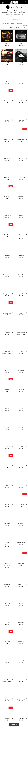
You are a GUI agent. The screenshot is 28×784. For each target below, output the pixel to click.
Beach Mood (21, 255)
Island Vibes (7, 466)
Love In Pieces (7, 313)
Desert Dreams (7, 523)
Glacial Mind (21, 274)
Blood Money (21, 370)
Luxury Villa (7, 62)
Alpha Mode (7, 447)
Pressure (21, 81)
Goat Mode (7, 101)
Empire (21, 351)
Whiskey (7, 120)
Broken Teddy (7, 274)
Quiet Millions (21, 447)
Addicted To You (21, 177)
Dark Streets (21, 504)
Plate (21, 43)
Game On (21, 641)
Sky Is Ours (7, 177)
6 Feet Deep (21, 389)
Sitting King (7, 351)
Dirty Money (21, 466)
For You (7, 389)
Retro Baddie (7, 158)
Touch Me (7, 718)
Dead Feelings (21, 139)
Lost (21, 313)
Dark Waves (7, 699)
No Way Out (21, 523)
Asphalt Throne (21, 542)
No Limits (6, 81)
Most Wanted (7, 603)
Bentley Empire (21, 332)
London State (21, 680)
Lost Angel (21, 408)
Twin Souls (21, 622)
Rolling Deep (21, 563)
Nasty (7, 485)
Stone (7, 622)
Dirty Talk (21, 603)
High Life (21, 62)
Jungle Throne (7, 215)
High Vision (7, 641)
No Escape (7, 660)
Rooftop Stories (7, 294)
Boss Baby (7, 408)
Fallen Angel (7, 255)
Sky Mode (7, 234)
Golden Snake (7, 43)
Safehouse (7, 504)
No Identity (21, 196)
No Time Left (7, 332)
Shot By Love (21, 718)
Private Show (20, 427)
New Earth (7, 680)
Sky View (21, 158)
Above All (21, 215)
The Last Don (7, 427)
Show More (14, 724)
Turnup (7, 370)
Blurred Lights (21, 699)
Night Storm (21, 584)
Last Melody (7, 584)
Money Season (21, 101)
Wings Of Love (21, 294)
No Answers (7, 196)
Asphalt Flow (7, 139)
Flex (21, 485)
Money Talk (21, 660)
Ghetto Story (21, 120)
